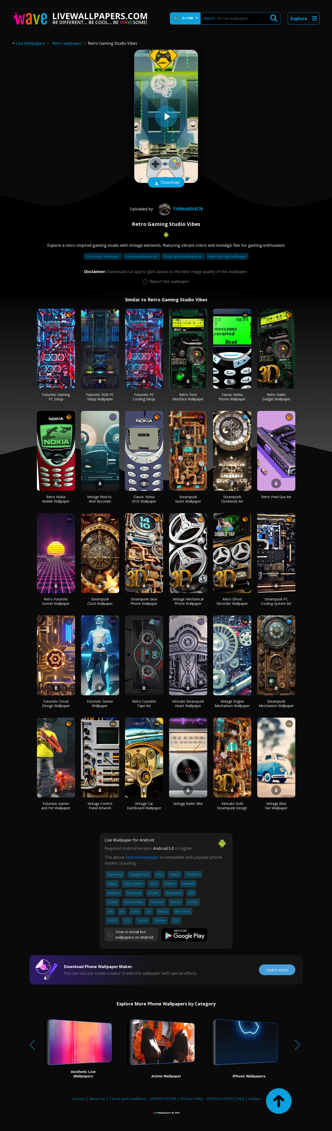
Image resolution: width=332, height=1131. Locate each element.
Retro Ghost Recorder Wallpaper (232, 601)
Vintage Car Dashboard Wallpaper (144, 805)
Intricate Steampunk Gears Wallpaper (188, 703)
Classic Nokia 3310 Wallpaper (144, 499)
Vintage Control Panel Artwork (100, 805)
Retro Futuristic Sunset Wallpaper (56, 601)
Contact (78, 1098)
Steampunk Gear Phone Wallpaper (144, 601)
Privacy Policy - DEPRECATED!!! (206, 1098)
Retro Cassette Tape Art (144, 703)
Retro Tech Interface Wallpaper (188, 396)
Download (166, 183)
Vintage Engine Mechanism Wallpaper (232, 703)
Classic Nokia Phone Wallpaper (232, 396)
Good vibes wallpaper (103, 256)
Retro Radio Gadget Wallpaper (276, 396)
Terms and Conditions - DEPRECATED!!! (142, 1098)
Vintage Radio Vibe (188, 803)
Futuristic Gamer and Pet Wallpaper (55, 805)
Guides (254, 1098)
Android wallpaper (142, 857)
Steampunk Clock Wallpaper (100, 601)
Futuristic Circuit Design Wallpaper (56, 703)
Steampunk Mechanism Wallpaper (276, 703)
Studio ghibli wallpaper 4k (183, 256)
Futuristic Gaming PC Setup (56, 396)
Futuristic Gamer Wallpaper (100, 703)
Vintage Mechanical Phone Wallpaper (188, 601)
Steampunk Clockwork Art (232, 499)
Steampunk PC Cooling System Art (276, 601)
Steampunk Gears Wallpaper (188, 499)
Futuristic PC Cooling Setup (144, 396)
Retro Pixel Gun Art (276, 496)
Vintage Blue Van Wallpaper (276, 805)
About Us (97, 1098)
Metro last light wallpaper (227, 256)
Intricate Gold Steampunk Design (232, 805)
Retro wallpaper (67, 43)
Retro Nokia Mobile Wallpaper (56, 499)
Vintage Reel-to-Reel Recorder (100, 499)
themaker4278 (180, 209)
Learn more (277, 969)
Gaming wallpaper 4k (142, 256)
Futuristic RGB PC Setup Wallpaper (100, 396)
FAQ (240, 1098)
